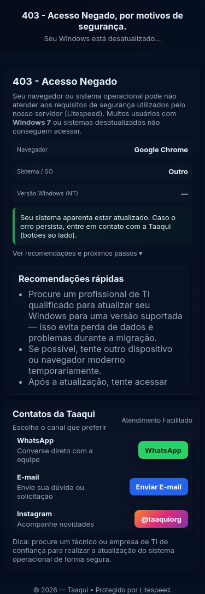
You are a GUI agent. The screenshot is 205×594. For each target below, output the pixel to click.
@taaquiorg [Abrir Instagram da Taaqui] (161, 519)
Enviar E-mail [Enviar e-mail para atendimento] (158, 486)
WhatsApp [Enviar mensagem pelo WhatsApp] (163, 450)
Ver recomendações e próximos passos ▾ (78, 253)
